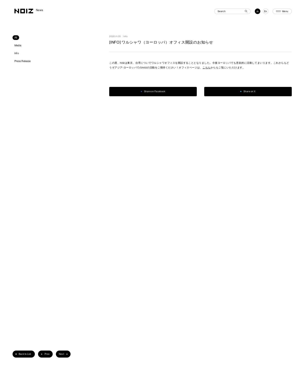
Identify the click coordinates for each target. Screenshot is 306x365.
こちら (206, 67)
